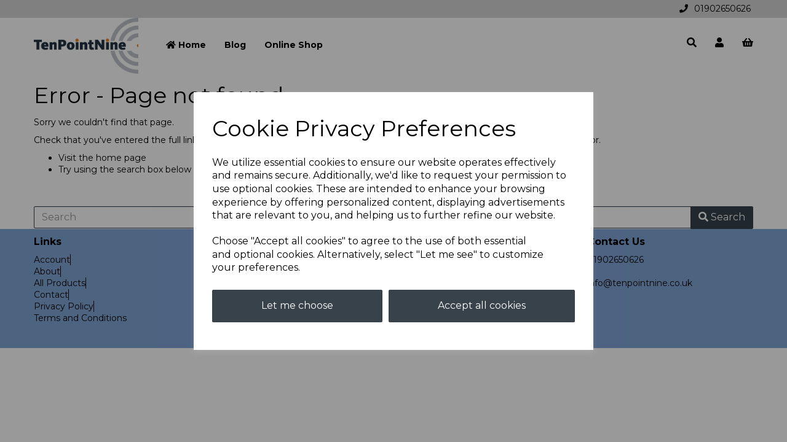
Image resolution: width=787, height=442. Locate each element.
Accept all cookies (482, 305)
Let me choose (297, 305)
